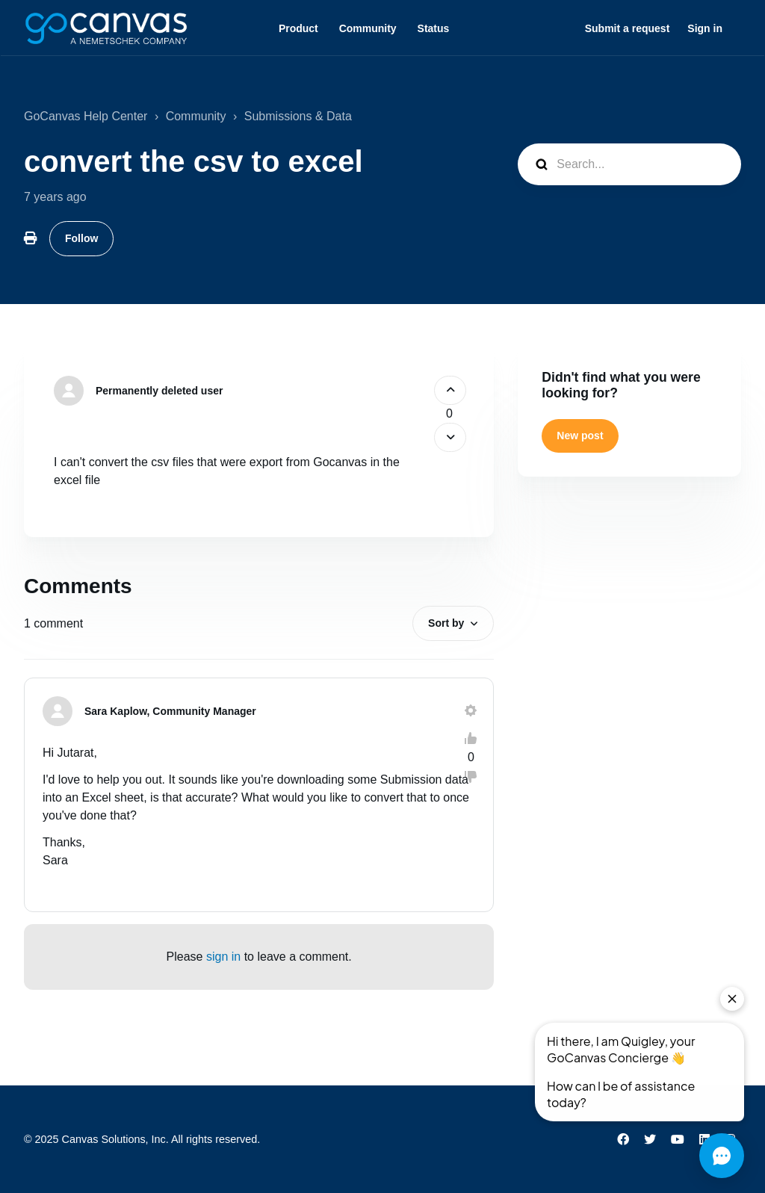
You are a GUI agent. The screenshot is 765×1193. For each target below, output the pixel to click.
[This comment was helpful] (470, 738)
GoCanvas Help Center (85, 116)
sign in (223, 956)
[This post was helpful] (450, 390)
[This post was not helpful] (450, 437)
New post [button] (580, 435)
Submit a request (627, 28)
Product (298, 28)
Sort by (446, 623)
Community (368, 28)
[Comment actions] (470, 710)
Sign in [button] (704, 28)
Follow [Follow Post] (81, 238)
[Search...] (629, 164)
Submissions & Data (298, 116)
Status (434, 28)
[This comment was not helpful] (470, 777)
